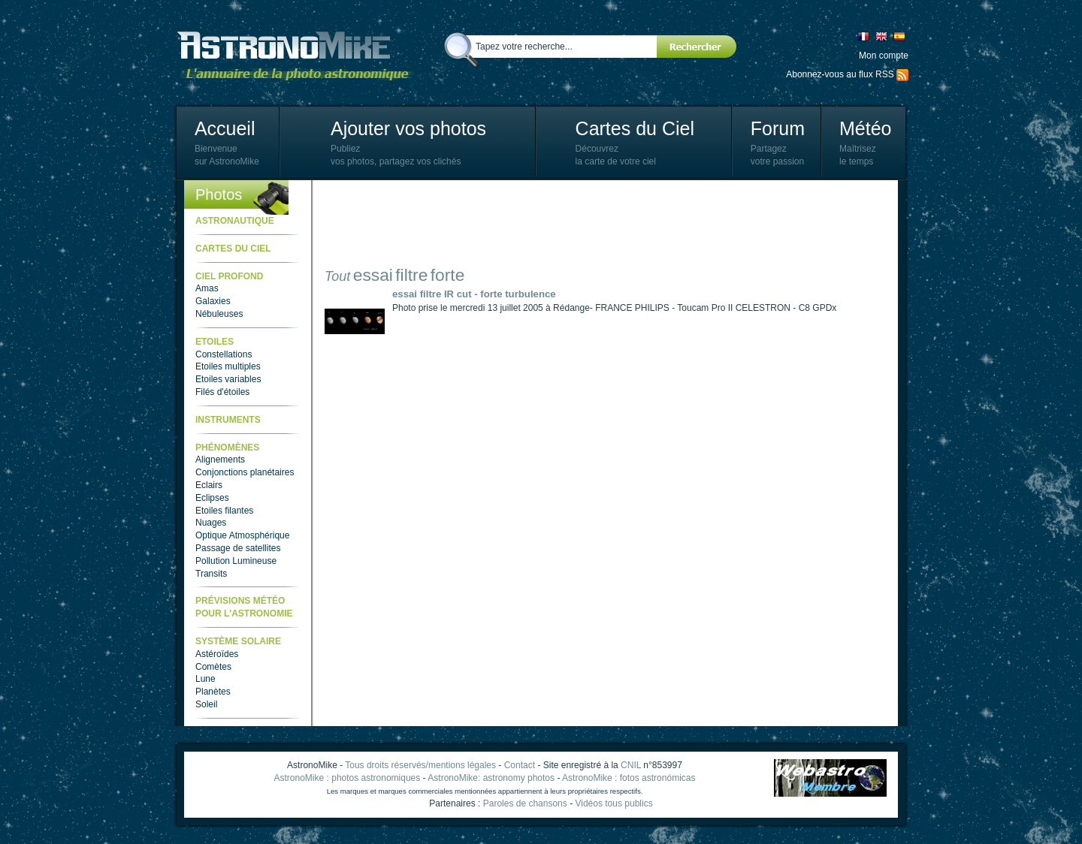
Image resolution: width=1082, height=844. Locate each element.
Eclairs (208, 485)
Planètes (213, 691)
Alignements (220, 459)
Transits (211, 573)
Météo (865, 128)
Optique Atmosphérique (242, 535)
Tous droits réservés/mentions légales (420, 765)
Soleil (206, 704)
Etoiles (214, 341)
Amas (207, 288)
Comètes (213, 667)
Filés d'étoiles (222, 392)
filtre (411, 275)
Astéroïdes (216, 654)
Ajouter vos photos (408, 128)
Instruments (228, 419)
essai (373, 275)
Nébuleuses (219, 314)
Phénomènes (227, 447)
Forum (778, 128)
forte (448, 275)
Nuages (210, 522)
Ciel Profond (229, 276)
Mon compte (883, 55)
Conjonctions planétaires (244, 472)
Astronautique (234, 221)
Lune (205, 679)
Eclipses (212, 498)
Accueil (225, 128)
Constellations (223, 354)
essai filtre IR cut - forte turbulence (474, 294)
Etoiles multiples (228, 366)
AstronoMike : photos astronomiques (347, 778)
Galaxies (213, 301)
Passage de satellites (237, 548)
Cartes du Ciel (635, 128)
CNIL (631, 765)
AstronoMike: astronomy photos (491, 778)
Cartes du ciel (233, 248)
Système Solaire (238, 641)
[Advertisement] (598, 225)
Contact (519, 765)
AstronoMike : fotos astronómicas (628, 778)
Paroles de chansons (525, 803)
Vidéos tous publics (613, 803)
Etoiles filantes (224, 510)
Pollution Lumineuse (236, 561)
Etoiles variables (228, 379)
